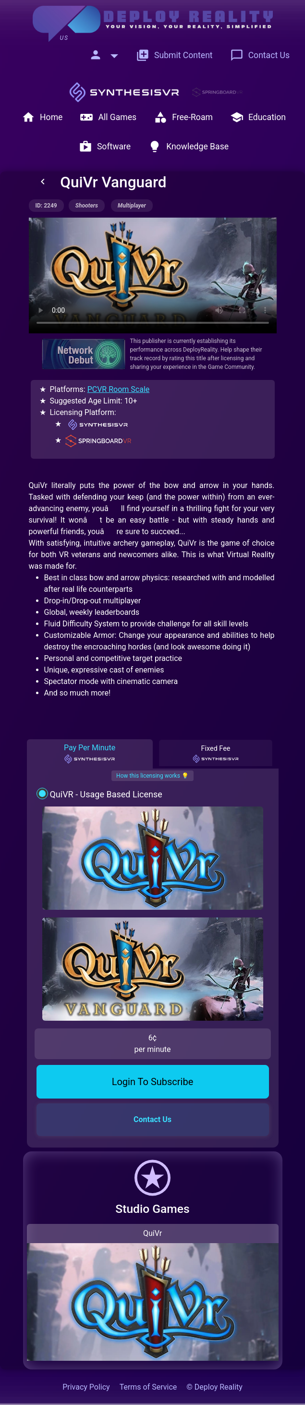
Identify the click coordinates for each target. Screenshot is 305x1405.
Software (105, 146)
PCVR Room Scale (118, 389)
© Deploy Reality (214, 1387)
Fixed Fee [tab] (216, 754)
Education (258, 117)
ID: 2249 (46, 205)
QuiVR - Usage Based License (105, 794)
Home (42, 117)
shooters (86, 205)
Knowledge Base (188, 146)
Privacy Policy (86, 1387)
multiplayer (132, 205)
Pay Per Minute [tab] (89, 753)
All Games (108, 117)
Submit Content (174, 55)
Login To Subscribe (153, 1081)
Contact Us (260, 55)
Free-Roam (183, 117)
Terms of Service (148, 1387)
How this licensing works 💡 (152, 775)
